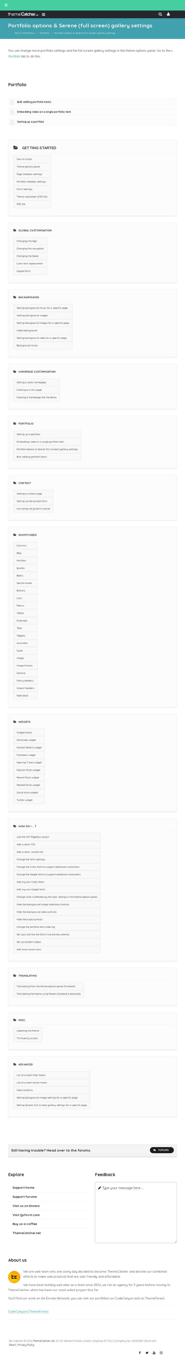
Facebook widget (26, 754)
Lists (19, 598)
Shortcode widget (26, 739)
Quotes (21, 567)
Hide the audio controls (29, 919)
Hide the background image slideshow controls (43, 904)
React (12, 1344)
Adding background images (32, 315)
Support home (23, 1187)
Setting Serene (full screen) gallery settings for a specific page (52, 1105)
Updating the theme (28, 1030)
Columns (21, 545)
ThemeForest (39, 1311)
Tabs (19, 628)
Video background (27, 330)
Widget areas (24, 732)
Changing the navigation (30, 248)
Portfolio (21, 560)
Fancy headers (25, 680)
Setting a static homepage (31, 382)
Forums (161, 1150)
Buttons (21, 590)
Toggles (21, 635)
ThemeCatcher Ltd (44, 1340)
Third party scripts (27, 1038)
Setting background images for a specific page (43, 322)
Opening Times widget (29, 762)
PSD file (21, 204)
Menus (20, 605)
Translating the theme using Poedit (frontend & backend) (49, 993)
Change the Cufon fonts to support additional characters (48, 866)
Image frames (24, 665)
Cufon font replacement (30, 263)
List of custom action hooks (32, 1082)
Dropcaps (22, 620)
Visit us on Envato (26, 1206)
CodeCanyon (17, 1311)
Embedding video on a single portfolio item (44, 111)
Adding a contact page (29, 493)
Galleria (21, 673)
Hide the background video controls (36, 911)
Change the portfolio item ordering (36, 926)
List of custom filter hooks (31, 1075)
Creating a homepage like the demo (36, 397)
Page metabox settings (29, 174)
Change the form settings (31, 859)
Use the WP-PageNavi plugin (33, 836)
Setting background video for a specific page (42, 337)
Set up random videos (29, 941)
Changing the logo (27, 240)
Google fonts (23, 270)
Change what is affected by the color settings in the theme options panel (57, 896)
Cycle (20, 650)
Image (20, 658)
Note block (23, 695)
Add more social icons (29, 949)
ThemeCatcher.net (27, 1233)
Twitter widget (24, 799)
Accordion (22, 643)
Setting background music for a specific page (42, 307)
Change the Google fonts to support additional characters (49, 874)
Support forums (25, 1197)
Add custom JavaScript (30, 851)
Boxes (20, 575)
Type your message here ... (122, 1188)
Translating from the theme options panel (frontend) (46, 986)
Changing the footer (28, 255)
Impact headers (25, 688)
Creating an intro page (29, 389)
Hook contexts (25, 1090)
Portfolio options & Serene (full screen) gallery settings (47, 449)
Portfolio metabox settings (31, 181)
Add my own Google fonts (31, 889)
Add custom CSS (26, 844)
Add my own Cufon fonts (30, 881)
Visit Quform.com (26, 1215)
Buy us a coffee (25, 1224)
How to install (24, 159)
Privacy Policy (26, 1344)
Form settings (24, 189)
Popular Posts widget (28, 769)
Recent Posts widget (28, 777)
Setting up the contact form (32, 501)
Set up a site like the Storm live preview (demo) (43, 934)
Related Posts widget (28, 784)
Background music (27, 345)
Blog (19, 552)
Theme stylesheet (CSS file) (32, 196)
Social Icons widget (27, 792)
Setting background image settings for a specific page (47, 1097)
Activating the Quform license (33, 508)
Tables (20, 613)
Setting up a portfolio (30, 121)
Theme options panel (28, 166)
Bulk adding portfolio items (34, 101)
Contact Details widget (29, 747)
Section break (24, 583)
